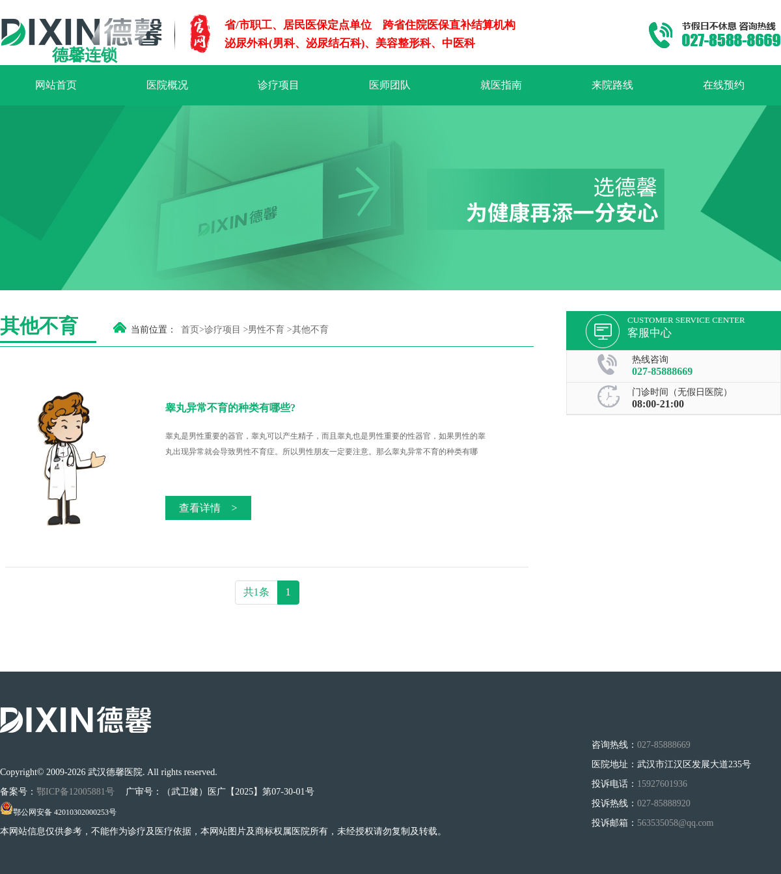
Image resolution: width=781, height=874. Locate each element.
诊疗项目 (278, 84)
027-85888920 (664, 803)
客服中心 (649, 333)
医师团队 (390, 84)
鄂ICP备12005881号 (76, 792)
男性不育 (266, 330)
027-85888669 (662, 371)
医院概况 (167, 84)
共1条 (256, 591)
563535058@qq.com (675, 823)
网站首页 (56, 84)
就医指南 (501, 84)
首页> (192, 330)
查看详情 (208, 507)
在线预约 (724, 84)
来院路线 (612, 84)
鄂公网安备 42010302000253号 (58, 812)
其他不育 (310, 330)
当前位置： (153, 330)
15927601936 (662, 784)
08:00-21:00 (658, 403)
